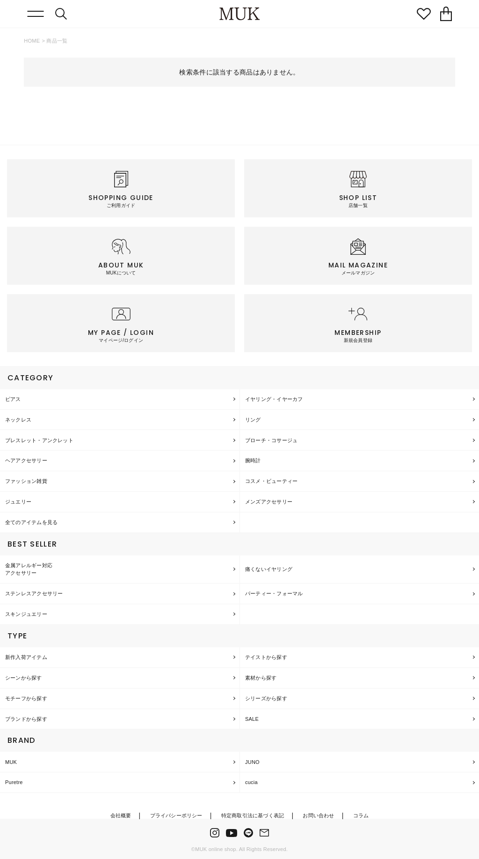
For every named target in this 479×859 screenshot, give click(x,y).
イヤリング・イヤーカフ (274, 399)
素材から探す (260, 678)
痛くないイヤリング (268, 569)
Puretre (14, 782)
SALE (252, 719)
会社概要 (120, 815)
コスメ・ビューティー (271, 481)
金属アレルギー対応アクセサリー (28, 569)
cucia (251, 782)
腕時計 (253, 460)
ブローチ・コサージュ (271, 440)
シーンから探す (23, 678)
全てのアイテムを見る (31, 522)
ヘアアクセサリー (26, 460)
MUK (11, 762)
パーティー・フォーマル (274, 593)
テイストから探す (266, 657)
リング (253, 419)
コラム (361, 815)
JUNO (252, 762)
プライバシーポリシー (176, 815)
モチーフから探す (26, 698)
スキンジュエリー (26, 614)
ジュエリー (18, 501)
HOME (32, 41)
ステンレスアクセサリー (34, 593)
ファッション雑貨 (26, 481)
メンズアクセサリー (268, 501)
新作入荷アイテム (26, 657)
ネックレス (18, 419)
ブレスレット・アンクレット (39, 440)
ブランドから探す (26, 719)
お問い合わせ (318, 815)
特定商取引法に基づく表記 (252, 815)
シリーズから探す (266, 698)
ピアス (13, 399)
